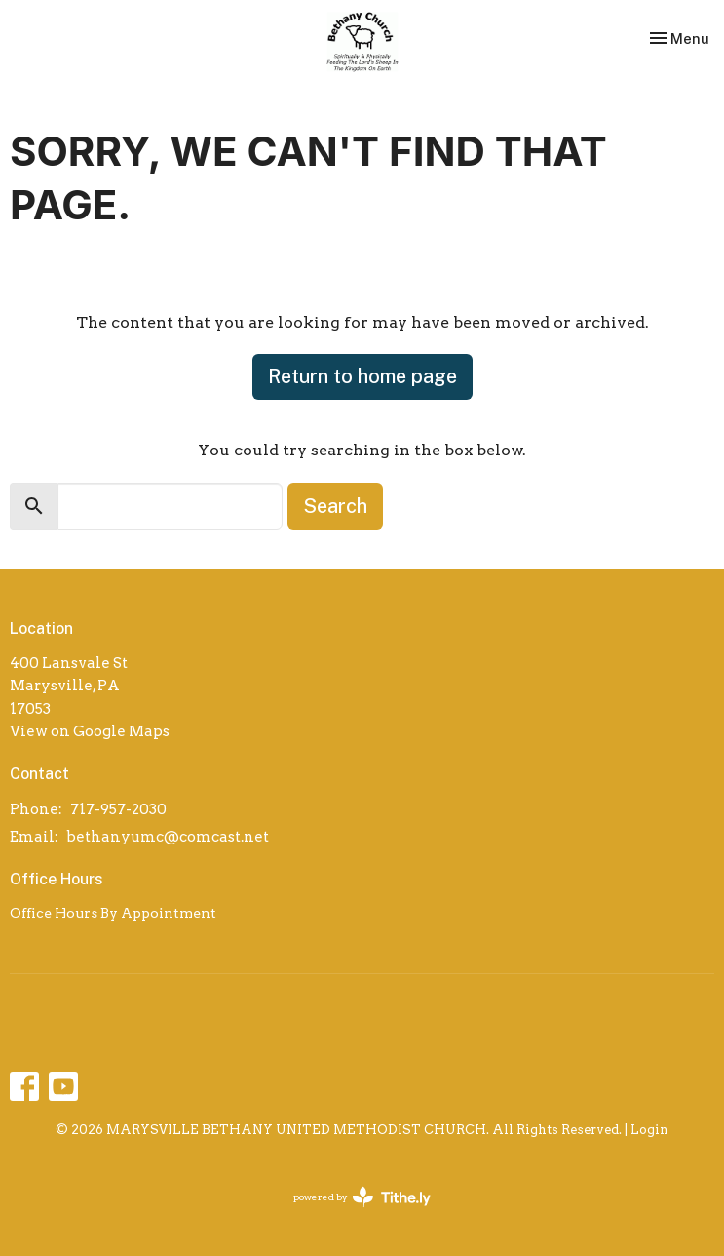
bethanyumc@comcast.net (167, 836)
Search (335, 506)
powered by (362, 1197)
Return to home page (362, 376)
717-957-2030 (118, 809)
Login (649, 1129)
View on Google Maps (90, 731)
